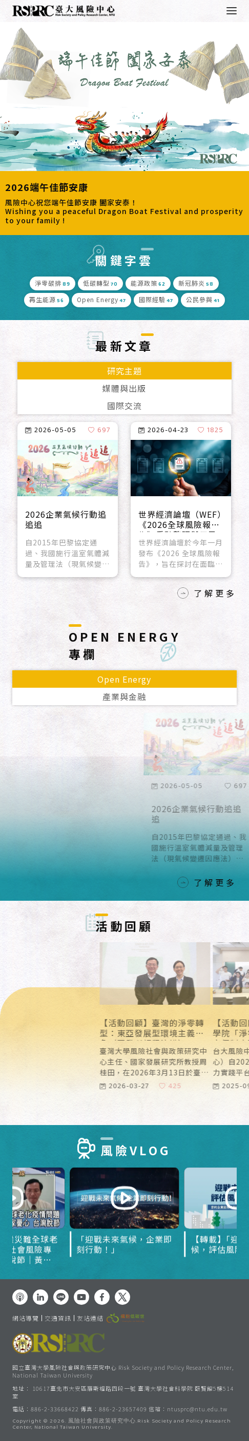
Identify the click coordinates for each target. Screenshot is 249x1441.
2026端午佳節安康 (46, 187)
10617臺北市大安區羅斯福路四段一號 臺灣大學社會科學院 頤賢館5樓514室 (123, 1392)
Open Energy (124, 679)
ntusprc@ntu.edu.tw (197, 1409)
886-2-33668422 (55, 1409)
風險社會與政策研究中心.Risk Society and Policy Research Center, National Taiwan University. (121, 1424)
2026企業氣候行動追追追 (66, 520)
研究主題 (124, 371)
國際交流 (124, 405)
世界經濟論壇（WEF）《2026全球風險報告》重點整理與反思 (180, 520)
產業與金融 (124, 696)
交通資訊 (58, 1318)
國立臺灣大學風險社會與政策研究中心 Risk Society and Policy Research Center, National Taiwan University (123, 1371)
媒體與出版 (124, 388)
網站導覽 (25, 1318)
